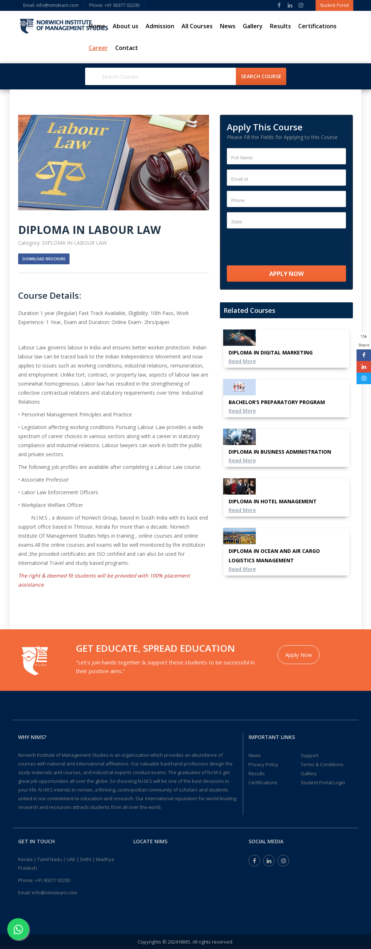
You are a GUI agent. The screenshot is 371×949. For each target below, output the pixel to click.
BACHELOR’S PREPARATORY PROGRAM (277, 402)
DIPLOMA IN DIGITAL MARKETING (271, 352)
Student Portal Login (323, 782)
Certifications (317, 26)
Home (97, 26)
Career (98, 48)
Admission (160, 26)
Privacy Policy (263, 764)
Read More (242, 361)
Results (280, 26)
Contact (126, 48)
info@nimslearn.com (54, 892)
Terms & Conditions (322, 764)
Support (309, 755)
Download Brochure (43, 258)
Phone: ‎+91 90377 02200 (114, 5)
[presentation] (282, 248)
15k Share (364, 340)
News (227, 26)
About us (125, 26)
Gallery (253, 26)
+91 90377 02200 (52, 880)
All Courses (197, 26)
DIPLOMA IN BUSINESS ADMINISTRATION (280, 451)
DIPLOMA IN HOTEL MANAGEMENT (273, 501)
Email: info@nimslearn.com (51, 5)
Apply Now (298, 654)
